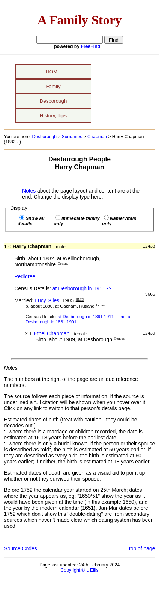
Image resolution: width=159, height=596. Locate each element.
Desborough (53, 101)
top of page (142, 548)
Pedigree (24, 276)
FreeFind (90, 46)
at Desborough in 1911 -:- (82, 288)
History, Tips (53, 115)
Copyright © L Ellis (79, 570)
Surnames (72, 136)
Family (53, 86)
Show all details (31, 221)
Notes (29, 191)
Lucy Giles (47, 300)
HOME (53, 72)
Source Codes (20, 548)
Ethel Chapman (51, 333)
